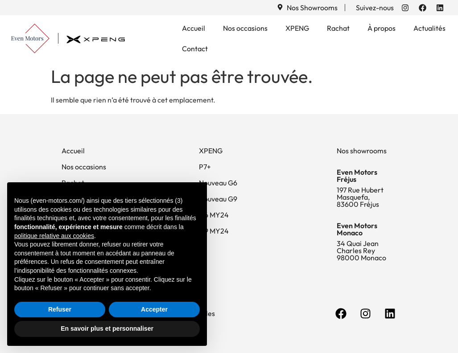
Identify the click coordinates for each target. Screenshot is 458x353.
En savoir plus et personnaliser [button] (107, 328)
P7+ (205, 166)
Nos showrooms (362, 150)
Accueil (193, 28)
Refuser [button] (59, 309)
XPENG (297, 28)
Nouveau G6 (218, 182)
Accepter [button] (154, 309)
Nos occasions (245, 28)
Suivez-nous (375, 7)
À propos (381, 28)
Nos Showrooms (312, 7)
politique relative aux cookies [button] (54, 235)
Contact (195, 48)
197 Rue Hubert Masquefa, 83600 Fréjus (360, 197)
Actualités (429, 28)
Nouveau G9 (218, 198)
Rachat (338, 28)
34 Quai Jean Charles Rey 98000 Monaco (361, 250)
